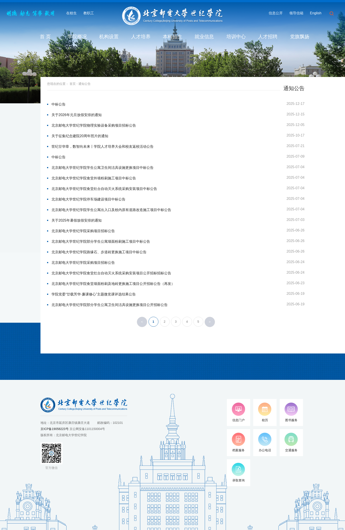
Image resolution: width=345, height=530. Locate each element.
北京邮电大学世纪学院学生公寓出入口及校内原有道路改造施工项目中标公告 (111, 210)
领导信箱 (296, 13)
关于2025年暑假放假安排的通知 (76, 220)
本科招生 (172, 36)
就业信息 (204, 36)
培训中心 (236, 36)
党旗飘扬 (299, 36)
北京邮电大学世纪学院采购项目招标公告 (83, 231)
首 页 (45, 36)
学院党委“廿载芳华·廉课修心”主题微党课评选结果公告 (93, 294)
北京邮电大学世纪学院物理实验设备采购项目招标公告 (93, 125)
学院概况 (77, 36)
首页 (73, 84)
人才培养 (140, 36)
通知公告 (84, 84)
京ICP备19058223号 (54, 429)
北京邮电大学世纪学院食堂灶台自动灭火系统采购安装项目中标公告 (104, 189)
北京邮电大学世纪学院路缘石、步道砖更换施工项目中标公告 (99, 252)
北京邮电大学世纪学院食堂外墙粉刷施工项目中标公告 (93, 178)
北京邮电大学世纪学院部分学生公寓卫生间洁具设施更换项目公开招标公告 (109, 305)
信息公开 (276, 13)
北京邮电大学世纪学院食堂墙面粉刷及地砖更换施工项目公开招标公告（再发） (113, 284)
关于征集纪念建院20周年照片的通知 (79, 136)
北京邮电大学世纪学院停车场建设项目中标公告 (88, 199)
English (315, 13)
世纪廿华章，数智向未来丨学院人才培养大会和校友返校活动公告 (102, 146)
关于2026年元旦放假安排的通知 (76, 115)
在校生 (71, 13)
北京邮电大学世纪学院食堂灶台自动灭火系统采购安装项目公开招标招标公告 (111, 273)
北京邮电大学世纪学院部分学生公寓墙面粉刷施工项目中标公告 (100, 241)
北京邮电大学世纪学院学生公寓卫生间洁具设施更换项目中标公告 (102, 167)
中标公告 (58, 104)
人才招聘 (267, 36)
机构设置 (109, 36)
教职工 (88, 13)
